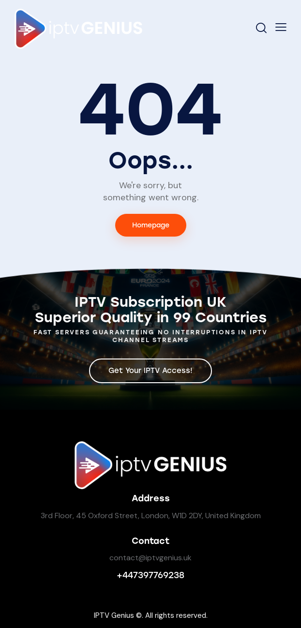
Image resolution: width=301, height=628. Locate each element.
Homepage (150, 225)
